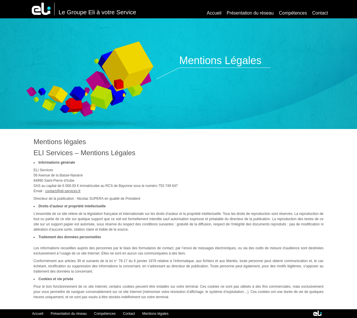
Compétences (293, 12)
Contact (320, 12)
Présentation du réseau (250, 12)
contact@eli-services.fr (63, 191)
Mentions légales (155, 314)
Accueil (214, 12)
